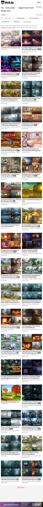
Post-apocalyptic (34, 18)
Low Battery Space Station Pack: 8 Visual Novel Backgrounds (32, 402)
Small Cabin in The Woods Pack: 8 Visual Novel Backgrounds (10, 327)
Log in (38, 2)
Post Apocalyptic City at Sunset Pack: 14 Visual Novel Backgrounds (31, 327)
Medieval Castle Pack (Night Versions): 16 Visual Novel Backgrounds (30, 251)
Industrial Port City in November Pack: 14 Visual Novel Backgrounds (10, 226)
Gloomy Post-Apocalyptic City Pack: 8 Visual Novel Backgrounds (10, 453)
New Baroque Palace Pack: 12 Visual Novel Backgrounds (9, 276)
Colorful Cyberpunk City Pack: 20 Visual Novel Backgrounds (10, 73)
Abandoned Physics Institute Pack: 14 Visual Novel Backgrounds (11, 124)
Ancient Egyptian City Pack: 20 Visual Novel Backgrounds (31, 225)
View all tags (27, 21)
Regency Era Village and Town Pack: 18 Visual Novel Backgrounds (30, 454)
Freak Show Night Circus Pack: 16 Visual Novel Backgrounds (31, 48)
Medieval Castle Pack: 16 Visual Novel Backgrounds (31, 175)
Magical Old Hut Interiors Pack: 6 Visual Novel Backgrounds (31, 478)
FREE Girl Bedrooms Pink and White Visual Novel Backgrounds (31, 149)
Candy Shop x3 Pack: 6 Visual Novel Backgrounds (30, 124)
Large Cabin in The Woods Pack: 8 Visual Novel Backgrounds (31, 352)
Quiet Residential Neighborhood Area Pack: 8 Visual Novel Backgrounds (31, 277)
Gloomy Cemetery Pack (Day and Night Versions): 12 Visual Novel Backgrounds (31, 302)
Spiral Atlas (3, 49)
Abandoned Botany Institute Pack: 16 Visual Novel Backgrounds (11, 99)
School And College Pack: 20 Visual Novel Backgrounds (11, 200)
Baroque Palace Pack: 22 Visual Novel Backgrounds (10, 251)
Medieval (16, 21)
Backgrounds (20, 18)
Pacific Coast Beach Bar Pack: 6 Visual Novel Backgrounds (10, 149)
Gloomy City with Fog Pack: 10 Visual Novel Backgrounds (9, 478)
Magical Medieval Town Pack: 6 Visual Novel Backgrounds (31, 428)
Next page (20, 487)
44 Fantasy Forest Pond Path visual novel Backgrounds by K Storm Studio (11, 378)
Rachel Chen (25, 52)
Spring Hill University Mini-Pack (10, 402)
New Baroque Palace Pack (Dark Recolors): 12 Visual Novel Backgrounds (31, 74)
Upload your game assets (8, 27)
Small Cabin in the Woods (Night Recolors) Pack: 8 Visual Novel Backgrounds (31, 378)
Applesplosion (4, 403)
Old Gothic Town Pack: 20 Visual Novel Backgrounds (31, 99)
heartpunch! (25, 204)
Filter (39, 7)
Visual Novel (5, 21)
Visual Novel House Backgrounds (10, 47)
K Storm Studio (25, 152)
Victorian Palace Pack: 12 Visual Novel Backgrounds (10, 175)
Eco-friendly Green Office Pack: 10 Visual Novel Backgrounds (11, 352)
